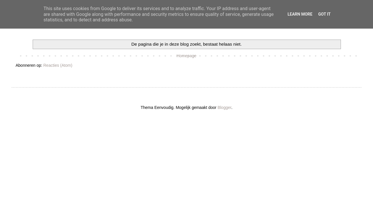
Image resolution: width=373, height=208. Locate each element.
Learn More (299, 14)
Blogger (224, 107)
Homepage (187, 55)
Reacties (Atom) (57, 65)
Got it (324, 14)
